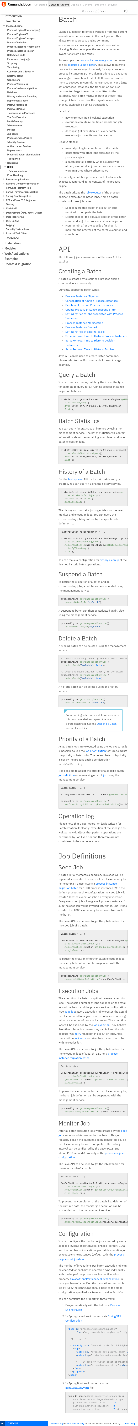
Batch (10, 167)
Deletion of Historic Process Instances (89, 305)
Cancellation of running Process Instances (91, 300)
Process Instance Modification (23, 46)
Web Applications (16, 254)
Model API (11, 208)
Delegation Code (16, 55)
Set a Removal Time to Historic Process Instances (96, 336)
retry (78, 1033)
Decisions (12, 162)
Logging (10, 225)
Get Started (40, 4)
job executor (93, 192)
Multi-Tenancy (15, 121)
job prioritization (96, 751)
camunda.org (57, 1423)
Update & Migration (17, 264)
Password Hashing (17, 104)
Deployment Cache (17, 100)
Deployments (14, 150)
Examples (11, 259)
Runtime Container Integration (22, 183)
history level (75, 479)
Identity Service (16, 142)
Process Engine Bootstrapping (23, 30)
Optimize (76, 4)
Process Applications (17, 179)
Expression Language (18, 59)
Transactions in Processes (21, 113)
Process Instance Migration (22, 88)
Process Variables (16, 42)
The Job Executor (16, 117)
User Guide (12, 21)
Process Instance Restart (20, 50)
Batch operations (18, 171)
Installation (12, 243)
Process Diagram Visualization (23, 154)
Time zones (13, 158)
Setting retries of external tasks (85, 331)
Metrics (11, 129)
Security (112, 4)
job (105, 775)
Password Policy (16, 108)
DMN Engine (12, 221)
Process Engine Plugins (19, 138)
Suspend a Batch (107, 723)
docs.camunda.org (75, 1423)
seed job (70, 1011)
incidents (80, 1038)
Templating (13, 67)
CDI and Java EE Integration (21, 200)
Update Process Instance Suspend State (90, 309)
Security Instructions (17, 229)
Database (12, 92)
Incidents (12, 133)
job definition (67, 775)
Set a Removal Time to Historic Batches (90, 349)
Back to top (130, 1423)
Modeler (10, 248)
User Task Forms (15, 216)
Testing (10, 204)
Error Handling (15, 175)
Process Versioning (17, 84)
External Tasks (15, 75)
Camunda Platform (59, 4)
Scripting (12, 63)
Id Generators (14, 125)
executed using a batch (81, 64)
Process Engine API (17, 34)
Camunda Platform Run (18, 187)
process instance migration (96, 60)
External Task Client (16, 233)
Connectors (13, 79)
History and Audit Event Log (22, 96)
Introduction (13, 16)
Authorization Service (19, 146)
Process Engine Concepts (21, 38)
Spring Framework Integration (22, 191)
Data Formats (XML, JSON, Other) (24, 212)
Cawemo (87, 4)
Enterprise (100, 4)
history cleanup (109, 560)
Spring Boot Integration (18, 196)
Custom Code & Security (20, 71)
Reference (11, 238)
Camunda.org (89, 11)
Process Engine (14, 25)
